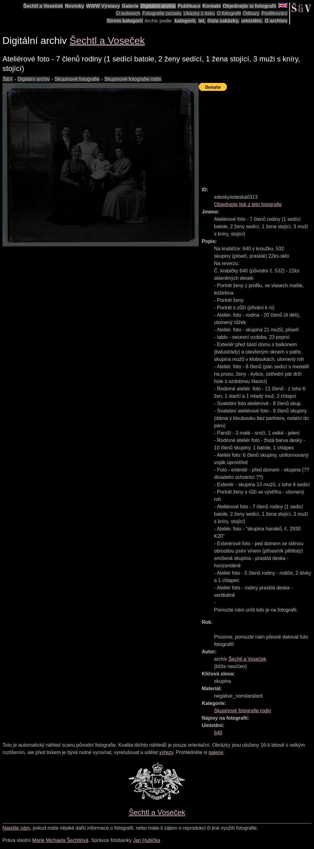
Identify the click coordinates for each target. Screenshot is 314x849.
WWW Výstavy (103, 6)
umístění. (252, 20)
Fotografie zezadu (162, 13)
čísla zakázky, (223, 20)
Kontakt (211, 6)
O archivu (276, 20)
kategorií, (185, 20)
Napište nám (16, 828)
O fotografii (229, 13)
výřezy (166, 752)
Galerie (130, 6)
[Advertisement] (256, 136)
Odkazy (251, 13)
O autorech (128, 13)
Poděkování (274, 13)
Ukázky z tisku (199, 13)
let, (201, 20)
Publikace (189, 6)
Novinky (74, 6)
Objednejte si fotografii (249, 6)
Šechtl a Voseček (43, 6)
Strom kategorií (125, 20)
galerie (216, 752)
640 (218, 732)
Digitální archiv (158, 6)
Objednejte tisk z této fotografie (248, 204)
